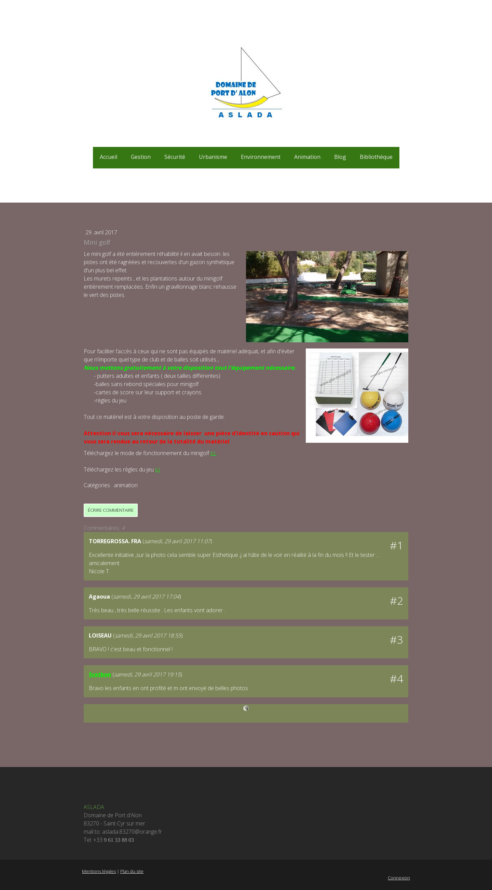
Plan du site (132, 871)
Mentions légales (99, 871)
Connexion (399, 878)
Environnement (261, 157)
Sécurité (174, 157)
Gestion (141, 157)
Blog (340, 157)
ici (213, 453)
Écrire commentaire (111, 510)
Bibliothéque (376, 157)
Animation (307, 157)
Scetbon (100, 674)
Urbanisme (213, 157)
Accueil (108, 157)
